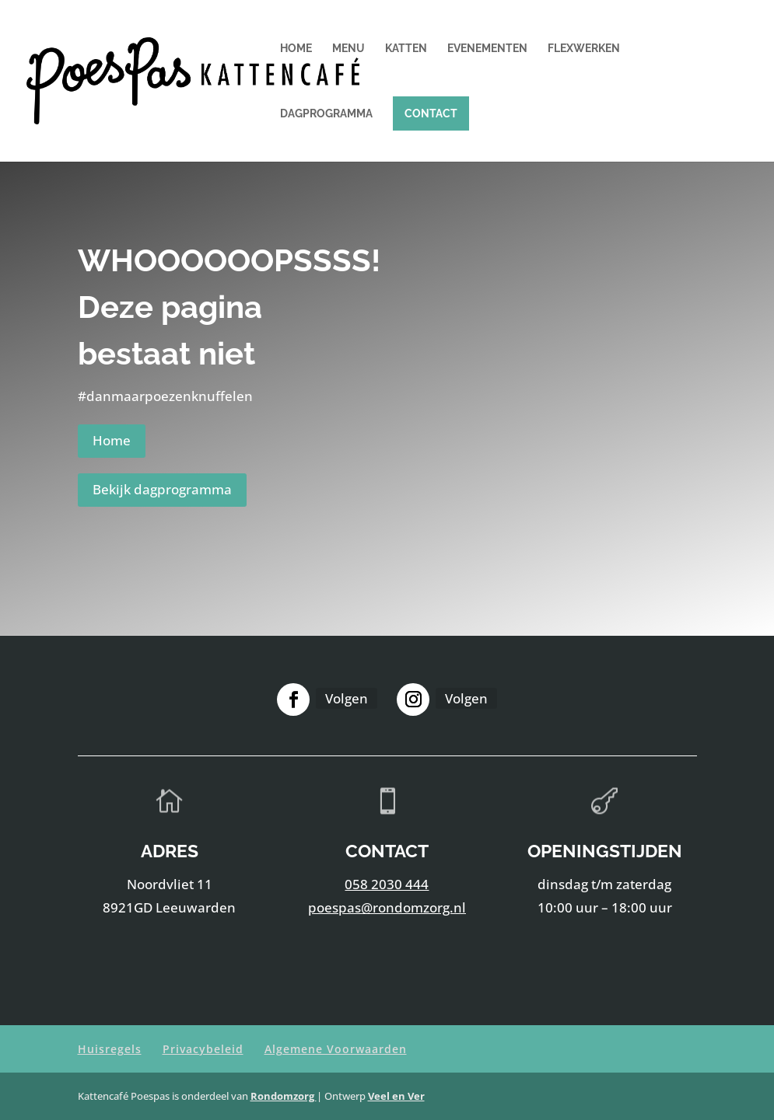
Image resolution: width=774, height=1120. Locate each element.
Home (296, 48)
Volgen (346, 698)
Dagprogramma (326, 114)
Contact (431, 113)
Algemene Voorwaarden (335, 1048)
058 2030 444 (387, 884)
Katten (406, 48)
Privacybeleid (203, 1048)
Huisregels (110, 1048)
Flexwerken (584, 48)
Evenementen (487, 48)
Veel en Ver (396, 1096)
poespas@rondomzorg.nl (387, 907)
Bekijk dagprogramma (162, 489)
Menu (348, 48)
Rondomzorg (283, 1096)
